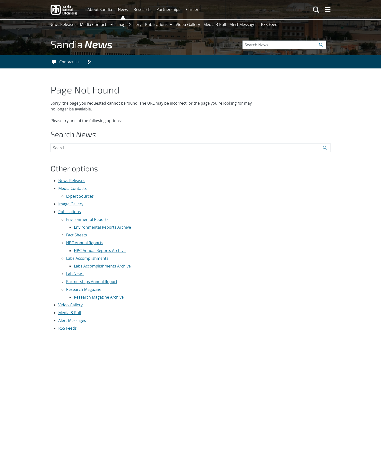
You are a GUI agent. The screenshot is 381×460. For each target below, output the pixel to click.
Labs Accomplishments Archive (102, 266)
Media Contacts (72, 188)
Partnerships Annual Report (91, 281)
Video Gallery (70, 305)
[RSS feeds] (91, 62)
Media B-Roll (69, 312)
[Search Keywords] (284, 44)
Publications (69, 211)
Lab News (75, 273)
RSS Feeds (67, 328)
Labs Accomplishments (87, 258)
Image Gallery (70, 204)
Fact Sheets (76, 235)
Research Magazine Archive (99, 297)
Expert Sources (80, 196)
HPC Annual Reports (84, 242)
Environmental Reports (87, 219)
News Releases (71, 180)
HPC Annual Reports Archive (100, 250)
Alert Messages (72, 320)
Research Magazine (83, 289)
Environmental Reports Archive (102, 227)
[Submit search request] (321, 44)
